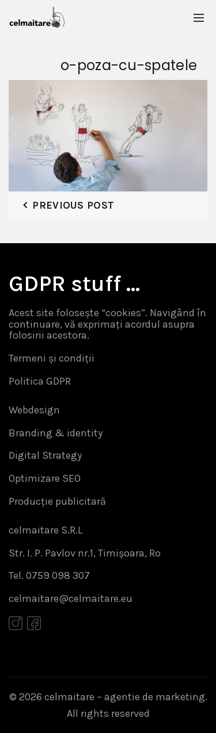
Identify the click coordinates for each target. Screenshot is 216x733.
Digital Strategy (45, 455)
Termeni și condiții (51, 358)
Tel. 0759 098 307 (49, 575)
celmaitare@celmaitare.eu (70, 598)
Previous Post (73, 205)
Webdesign (34, 410)
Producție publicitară (57, 501)
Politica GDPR (40, 381)
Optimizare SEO (45, 478)
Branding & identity (56, 433)
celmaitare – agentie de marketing (124, 696)
